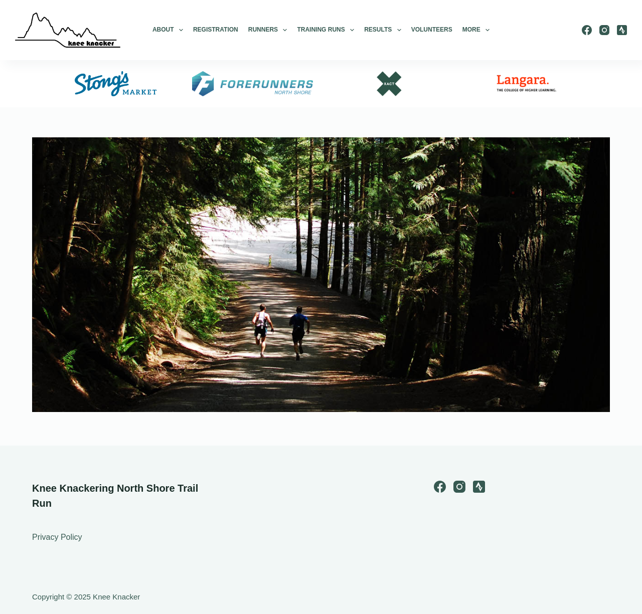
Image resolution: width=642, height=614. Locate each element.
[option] (116, 83)
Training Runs (325, 30)
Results (382, 30)
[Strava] (622, 30)
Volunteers (431, 29)
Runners (267, 30)
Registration (215, 29)
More (476, 30)
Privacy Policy (57, 537)
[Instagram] (604, 30)
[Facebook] (587, 30)
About (167, 30)
